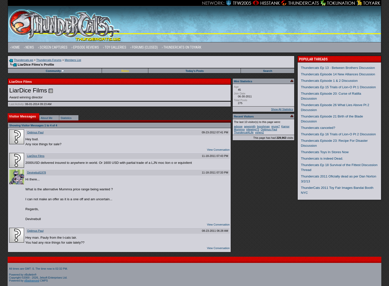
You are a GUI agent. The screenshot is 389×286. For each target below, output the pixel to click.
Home (16, 47)
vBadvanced (31, 280)
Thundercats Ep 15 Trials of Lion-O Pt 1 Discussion (338, 87)
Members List (73, 59)
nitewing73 (252, 129)
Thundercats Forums (48, 59)
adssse (238, 126)
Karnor (285, 126)
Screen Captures (53, 47)
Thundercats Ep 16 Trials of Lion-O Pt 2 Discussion (338, 134)
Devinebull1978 (36, 172)
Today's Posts (195, 70)
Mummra (239, 129)
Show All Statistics (282, 109)
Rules (125, 70)
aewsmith (250, 126)
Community (55, 70)
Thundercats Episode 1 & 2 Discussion (329, 81)
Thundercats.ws (23, 59)
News (30, 47)
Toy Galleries (115, 47)
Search (267, 70)
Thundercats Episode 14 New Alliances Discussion (338, 74)
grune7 (275, 126)
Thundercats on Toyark (182, 47)
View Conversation (218, 149)
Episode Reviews (86, 47)
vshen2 (259, 132)
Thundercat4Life (244, 132)
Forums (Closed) (145, 47)
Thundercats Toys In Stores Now (325, 152)
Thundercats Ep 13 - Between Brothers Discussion (338, 68)
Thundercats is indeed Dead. (322, 158)
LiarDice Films (35, 155)
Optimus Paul (35, 132)
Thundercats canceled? (318, 128)
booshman (263, 126)
